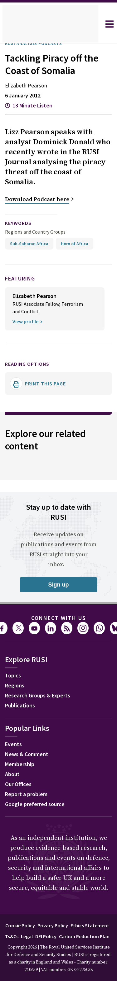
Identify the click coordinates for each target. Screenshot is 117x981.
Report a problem (28, 794)
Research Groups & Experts (42, 695)
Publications (21, 705)
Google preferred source (38, 804)
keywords (21, 223)
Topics (14, 675)
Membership (21, 764)
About (13, 774)
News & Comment (29, 754)
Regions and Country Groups (36, 231)
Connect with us (58, 617)
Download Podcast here (37, 200)
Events (14, 744)
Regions (16, 685)
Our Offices (20, 784)
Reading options (30, 363)
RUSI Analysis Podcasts (38, 43)
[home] (50, 24)
